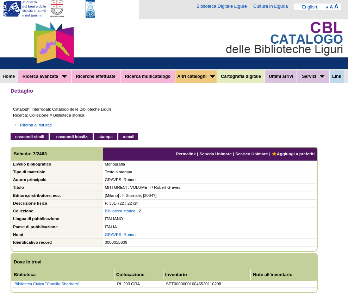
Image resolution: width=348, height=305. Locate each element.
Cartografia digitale (241, 76)
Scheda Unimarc (215, 153)
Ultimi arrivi (281, 76)
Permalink (186, 153)
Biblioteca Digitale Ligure (222, 6)
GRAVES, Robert (120, 234)
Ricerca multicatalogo (147, 76)
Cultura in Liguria (270, 6)
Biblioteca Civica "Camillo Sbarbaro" (47, 284)
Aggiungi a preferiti (293, 153)
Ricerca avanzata (45, 76)
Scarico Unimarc (251, 153)
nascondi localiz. (72, 137)
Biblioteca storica (120, 211)
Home (9, 76)
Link (336, 76)
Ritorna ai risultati (32, 125)
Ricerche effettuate (96, 76)
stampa (106, 137)
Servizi (313, 76)
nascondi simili (29, 137)
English (309, 7)
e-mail (129, 137)
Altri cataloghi (196, 76)
